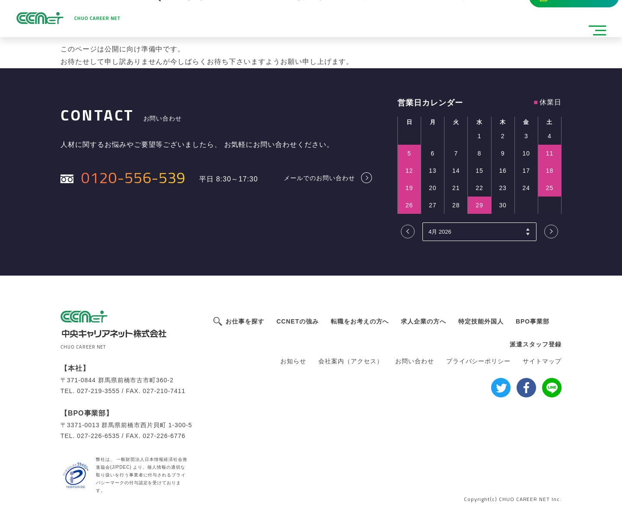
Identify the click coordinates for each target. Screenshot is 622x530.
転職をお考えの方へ (360, 321)
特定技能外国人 (481, 321)
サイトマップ (542, 361)
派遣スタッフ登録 (536, 344)
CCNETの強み (297, 321)
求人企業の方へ (423, 321)
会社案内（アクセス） (350, 361)
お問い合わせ (414, 361)
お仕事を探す (244, 321)
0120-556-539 (133, 177)
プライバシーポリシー (478, 361)
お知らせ (293, 361)
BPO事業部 (532, 321)
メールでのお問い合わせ (319, 177)
